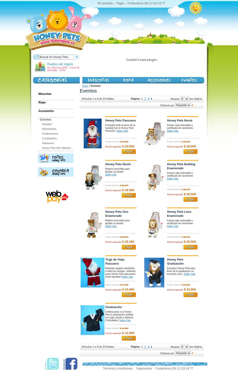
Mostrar (175, 98)
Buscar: (36, 56)
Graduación (113, 307)
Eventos (44, 119)
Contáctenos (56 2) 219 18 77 (146, 3)
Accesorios (158, 80)
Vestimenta (128, 80)
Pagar (120, 3)
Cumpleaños (49, 138)
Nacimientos (49, 128)
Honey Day (189, 80)
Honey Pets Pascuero (120, 120)
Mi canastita (105, 3)
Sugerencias (144, 368)
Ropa (42, 102)
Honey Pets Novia (179, 120)
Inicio (85, 85)
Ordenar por (167, 105)
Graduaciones (50, 133)
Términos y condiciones (118, 368)
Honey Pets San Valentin (56, 147)
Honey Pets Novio (118, 164)
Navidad (46, 124)
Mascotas (97, 80)
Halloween (48, 143)
